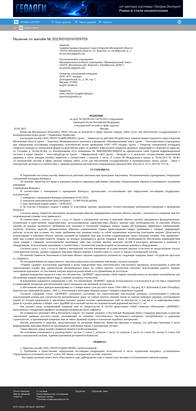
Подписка (80, 391)
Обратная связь (100, 391)
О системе (41, 391)
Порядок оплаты (44, 396)
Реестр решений (87, 22)
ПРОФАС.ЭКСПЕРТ (30, 22)
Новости (107, 22)
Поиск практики (63, 22)
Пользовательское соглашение (52, 394)
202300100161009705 (70, 39)
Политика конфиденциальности (52, 399)
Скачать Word (31, 27)
